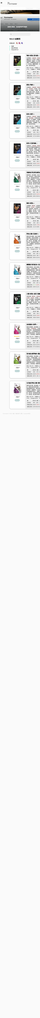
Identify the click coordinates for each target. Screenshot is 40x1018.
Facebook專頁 (26, 413)
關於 (14, 413)
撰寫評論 (17, 72)
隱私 (22, 413)
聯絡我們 (18, 413)
